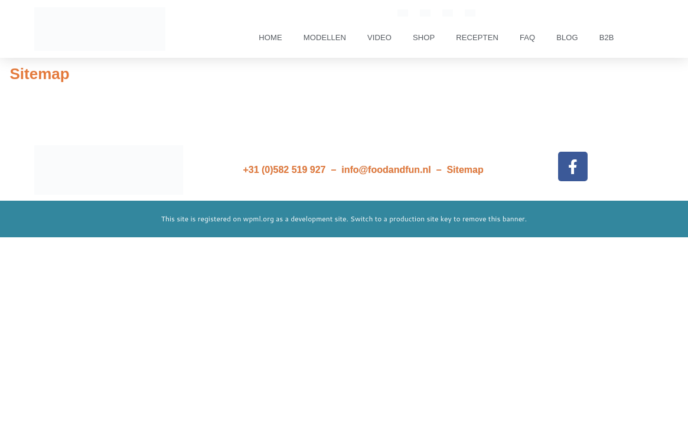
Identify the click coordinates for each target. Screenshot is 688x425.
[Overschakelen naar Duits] (470, 13)
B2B (606, 37)
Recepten (477, 37)
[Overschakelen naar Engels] (403, 13)
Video (379, 37)
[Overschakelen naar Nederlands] (425, 13)
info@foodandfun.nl (386, 170)
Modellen (325, 37)
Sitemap (464, 170)
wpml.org (258, 219)
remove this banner (493, 219)
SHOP (424, 37)
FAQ (527, 37)
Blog (567, 37)
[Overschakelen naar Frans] (447, 13)
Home (270, 37)
